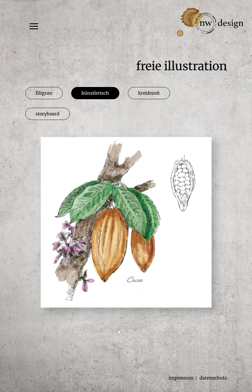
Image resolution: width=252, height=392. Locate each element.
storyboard (48, 114)
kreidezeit (149, 93)
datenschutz (213, 378)
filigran (44, 93)
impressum (181, 378)
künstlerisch (95, 93)
